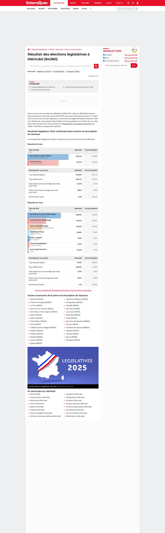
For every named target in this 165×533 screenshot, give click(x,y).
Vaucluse (59, 49)
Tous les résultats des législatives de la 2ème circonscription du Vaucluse (63, 290)
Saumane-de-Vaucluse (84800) (78, 321)
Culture (85, 3)
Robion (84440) (36, 315)
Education (65, 9)
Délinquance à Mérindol (75, 397)
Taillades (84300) (36, 334)
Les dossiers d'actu (111, 61)
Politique (31, 9)
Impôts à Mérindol (37, 410)
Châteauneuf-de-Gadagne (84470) (43, 328)
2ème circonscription (73, 49)
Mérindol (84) (35, 394)
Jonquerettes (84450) (74, 302)
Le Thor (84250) (36, 305)
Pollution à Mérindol (74, 400)
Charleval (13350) (73, 71)
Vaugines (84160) (72, 331)
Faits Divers (52, 9)
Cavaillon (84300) (36, 299)
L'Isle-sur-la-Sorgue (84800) (40, 302)
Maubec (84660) (36, 337)
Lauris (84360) (35, 324)
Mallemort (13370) (44, 71)
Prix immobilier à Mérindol (76, 413)
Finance (98, 3)
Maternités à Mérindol (38, 400)
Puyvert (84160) (72, 324)
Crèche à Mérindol (37, 404)
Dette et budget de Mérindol (41, 413)
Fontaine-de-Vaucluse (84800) (77, 328)
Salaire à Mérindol (37, 407)
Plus (119, 3)
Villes (84, 9)
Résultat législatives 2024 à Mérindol (43, 87)
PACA (52, 49)
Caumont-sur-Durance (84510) (41, 309)
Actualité (107, 55)
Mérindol (68, 87)
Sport (73, 3)
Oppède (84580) (72, 305)
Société (41, 9)
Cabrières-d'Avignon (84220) (77, 299)
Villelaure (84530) (36, 331)
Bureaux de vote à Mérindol (41, 90)
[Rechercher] (127, 8)
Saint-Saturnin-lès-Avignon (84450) (43, 312)
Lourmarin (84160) (73, 312)
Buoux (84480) (71, 337)
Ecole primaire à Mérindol (40, 397)
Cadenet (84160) (36, 318)
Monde (76, 9)
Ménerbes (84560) (73, 315)
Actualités (59, 3)
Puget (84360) (58, 71)
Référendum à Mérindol (75, 416)
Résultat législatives (39, 49)
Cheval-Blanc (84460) (38, 321)
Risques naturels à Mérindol (77, 404)
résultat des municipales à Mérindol (77, 124)
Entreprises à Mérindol (75, 410)
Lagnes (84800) (36, 343)
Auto (108, 3)
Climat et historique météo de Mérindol (45, 416)
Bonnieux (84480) (73, 309)
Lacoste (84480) (72, 334)
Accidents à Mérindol (74, 394)
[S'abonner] (120, 65)
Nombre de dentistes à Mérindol (78, 407)
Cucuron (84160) (36, 340)
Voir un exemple (131, 55)
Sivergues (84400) (73, 340)
